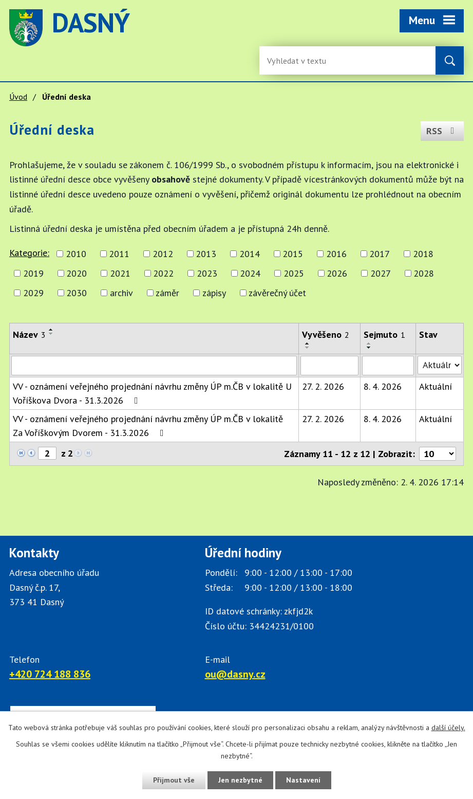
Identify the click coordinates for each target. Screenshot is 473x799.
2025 (293, 273)
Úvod (18, 97)
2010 (76, 254)
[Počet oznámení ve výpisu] (437, 454)
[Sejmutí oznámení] (388, 365)
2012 (163, 254)
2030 (76, 293)
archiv (121, 293)
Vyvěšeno (325, 334)
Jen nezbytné (240, 780)
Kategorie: (29, 253)
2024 (250, 273)
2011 (119, 254)
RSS (442, 131)
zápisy (214, 293)
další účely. (448, 727)
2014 (249, 254)
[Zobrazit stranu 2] (47, 453)
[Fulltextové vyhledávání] (300, 60)
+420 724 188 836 (49, 674)
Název (29, 334)
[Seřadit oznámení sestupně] (51, 334)
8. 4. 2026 (383, 386)
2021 (120, 273)
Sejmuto (384, 334)
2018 (423, 254)
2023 (207, 273)
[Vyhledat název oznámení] (154, 365)
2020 (76, 273)
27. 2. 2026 (323, 386)
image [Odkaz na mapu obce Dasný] (284, 27)
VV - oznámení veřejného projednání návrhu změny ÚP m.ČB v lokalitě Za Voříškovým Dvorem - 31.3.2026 (148, 426)
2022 (163, 273)
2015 (292, 254)
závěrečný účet (277, 293)
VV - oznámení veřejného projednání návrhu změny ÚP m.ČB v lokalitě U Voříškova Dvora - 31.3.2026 (152, 393)
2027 (380, 273)
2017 (379, 254)
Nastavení (303, 780)
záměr (167, 293)
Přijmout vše (174, 780)
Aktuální (435, 386)
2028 (423, 273)
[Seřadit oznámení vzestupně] (51, 330)
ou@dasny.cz (235, 674)
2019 (33, 273)
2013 (206, 254)
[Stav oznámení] (440, 365)
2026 (337, 273)
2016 (336, 254)
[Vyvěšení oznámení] (329, 365)
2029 (33, 293)
